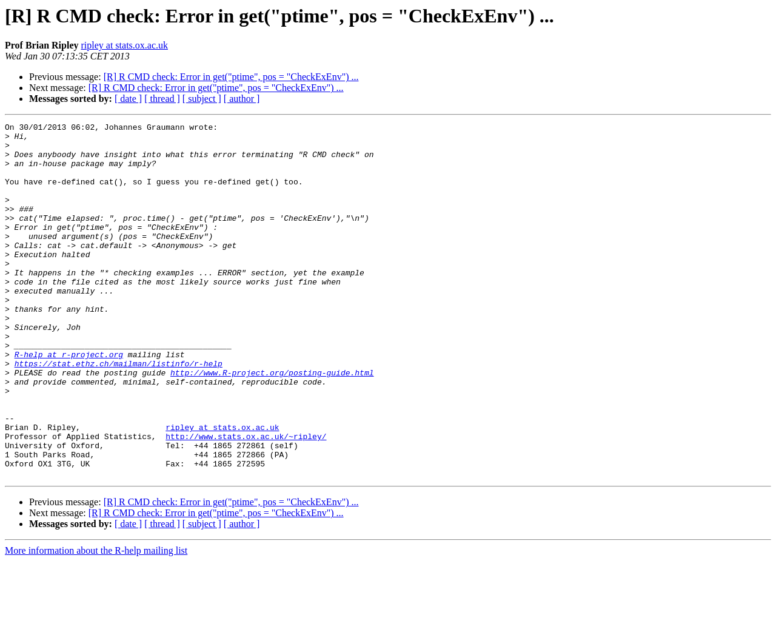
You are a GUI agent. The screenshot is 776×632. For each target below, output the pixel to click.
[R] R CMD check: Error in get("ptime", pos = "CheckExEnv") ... (231, 77)
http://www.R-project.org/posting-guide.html (271, 423)
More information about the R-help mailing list (96, 621)
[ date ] (128, 98)
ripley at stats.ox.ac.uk (124, 45)
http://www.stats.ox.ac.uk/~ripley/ (246, 499)
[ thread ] (162, 98)
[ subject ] (201, 98)
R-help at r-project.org (69, 401)
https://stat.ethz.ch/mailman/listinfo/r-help (118, 412)
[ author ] (242, 98)
